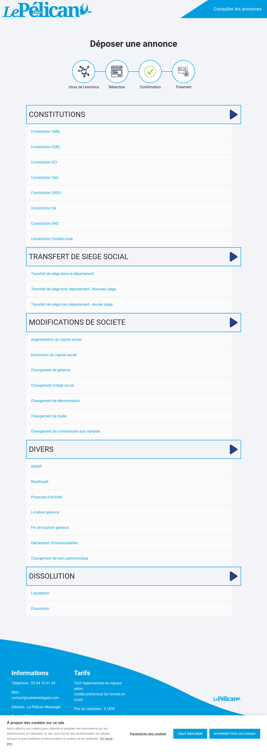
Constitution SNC (45, 224)
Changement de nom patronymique (59, 559)
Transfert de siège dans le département (62, 274)
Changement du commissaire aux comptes (65, 432)
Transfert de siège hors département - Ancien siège (71, 305)
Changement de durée (48, 417)
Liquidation (40, 594)
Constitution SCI (44, 162)
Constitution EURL (45, 147)
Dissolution (40, 610)
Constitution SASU (46, 193)
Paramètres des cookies (148, 733)
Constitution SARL (46, 131)
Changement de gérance (50, 371)
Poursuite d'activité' (46, 498)
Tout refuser (190, 733)
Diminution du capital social (53, 355)
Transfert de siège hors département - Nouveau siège (73, 289)
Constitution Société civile (52, 239)
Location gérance (45, 513)
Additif (36, 467)
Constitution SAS (45, 177)
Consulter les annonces (237, 9)
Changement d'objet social (52, 386)
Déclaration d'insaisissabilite (54, 544)
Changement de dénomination (55, 401)
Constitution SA (43, 208)
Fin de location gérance (50, 529)
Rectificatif (39, 482)
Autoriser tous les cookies (235, 733)
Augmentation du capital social (56, 340)
